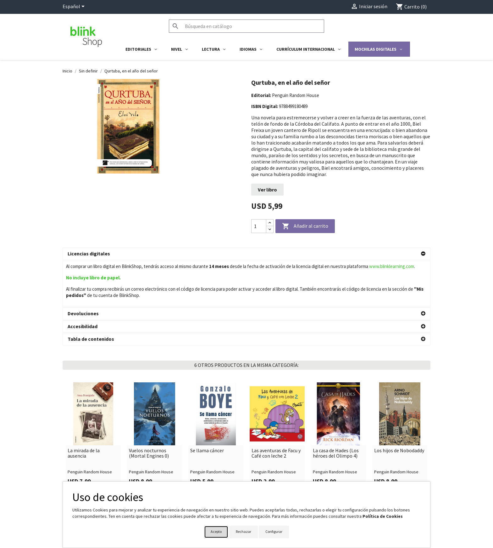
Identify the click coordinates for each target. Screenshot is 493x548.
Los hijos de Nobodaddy (399, 404)
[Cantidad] (258, 226)
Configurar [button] (273, 531)
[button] (246, 254)
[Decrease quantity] (270, 229)
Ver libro (267, 189)
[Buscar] (246, 26)
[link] (93, 389)
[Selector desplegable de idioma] (75, 7)
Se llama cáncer (207, 404)
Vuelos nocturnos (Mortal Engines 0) (149, 406)
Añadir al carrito (305, 226)
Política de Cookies (383, 516)
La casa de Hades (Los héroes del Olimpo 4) (336, 406)
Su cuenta (262, 479)
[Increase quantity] (270, 222)
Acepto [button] (216, 531)
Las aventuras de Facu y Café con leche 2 (276, 406)
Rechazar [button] (243, 531)
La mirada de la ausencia (84, 406)
